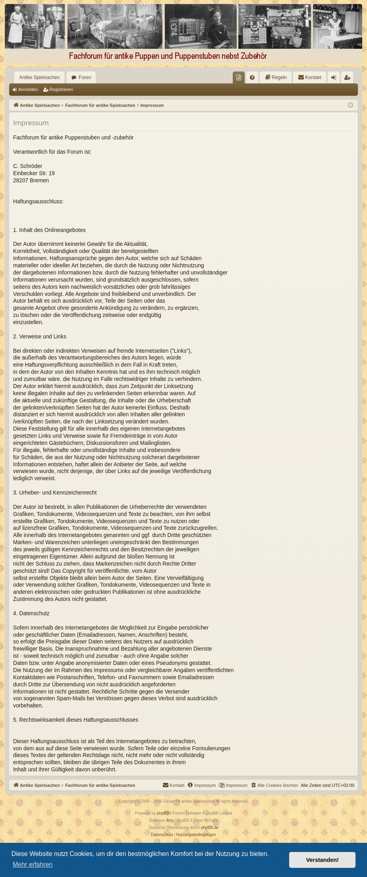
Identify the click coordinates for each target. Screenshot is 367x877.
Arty (170, 820)
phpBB (163, 813)
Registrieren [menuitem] (349, 79)
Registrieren (61, 89)
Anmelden (28, 89)
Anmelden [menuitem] (335, 79)
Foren (85, 77)
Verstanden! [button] (322, 860)
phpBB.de (209, 827)
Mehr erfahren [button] (33, 864)
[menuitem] (239, 77)
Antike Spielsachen (39, 77)
